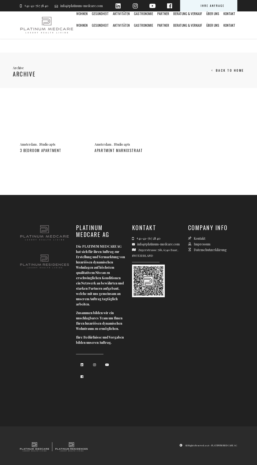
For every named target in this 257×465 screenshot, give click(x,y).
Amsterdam (28, 144)
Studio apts (47, 144)
